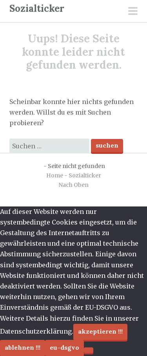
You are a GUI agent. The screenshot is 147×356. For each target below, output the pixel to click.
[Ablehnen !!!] (88, 350)
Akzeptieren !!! (100, 331)
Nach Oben (73, 184)
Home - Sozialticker (73, 175)
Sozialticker (36, 8)
